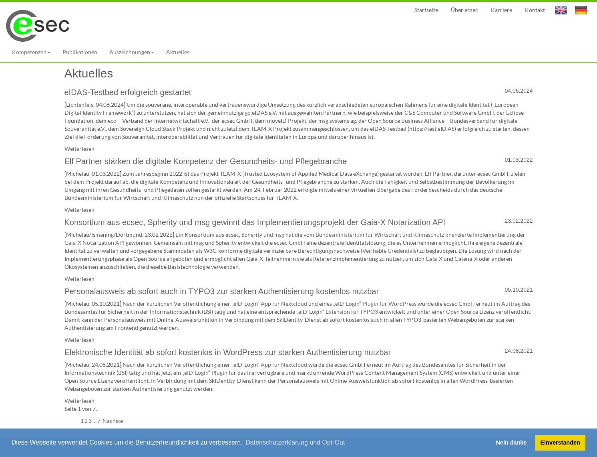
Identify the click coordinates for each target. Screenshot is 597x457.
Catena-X (466, 258)
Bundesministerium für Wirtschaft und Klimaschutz (380, 234)
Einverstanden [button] (560, 442)
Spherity (226, 242)
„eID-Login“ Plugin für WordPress (374, 303)
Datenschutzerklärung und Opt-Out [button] (295, 442)
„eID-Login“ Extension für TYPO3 (337, 311)
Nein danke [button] (511, 442)
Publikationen (79, 52)
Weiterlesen (79, 148)
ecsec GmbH (289, 242)
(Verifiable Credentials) (389, 250)
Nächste (112, 420)
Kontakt (535, 9)
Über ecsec (464, 9)
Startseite (426, 9)
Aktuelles (177, 52)
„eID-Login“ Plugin (204, 372)
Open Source (462, 311)
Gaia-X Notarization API (94, 242)
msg (199, 242)
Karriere (501, 9)
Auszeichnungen (131, 52)
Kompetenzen (31, 52)
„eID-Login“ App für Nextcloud (269, 303)
